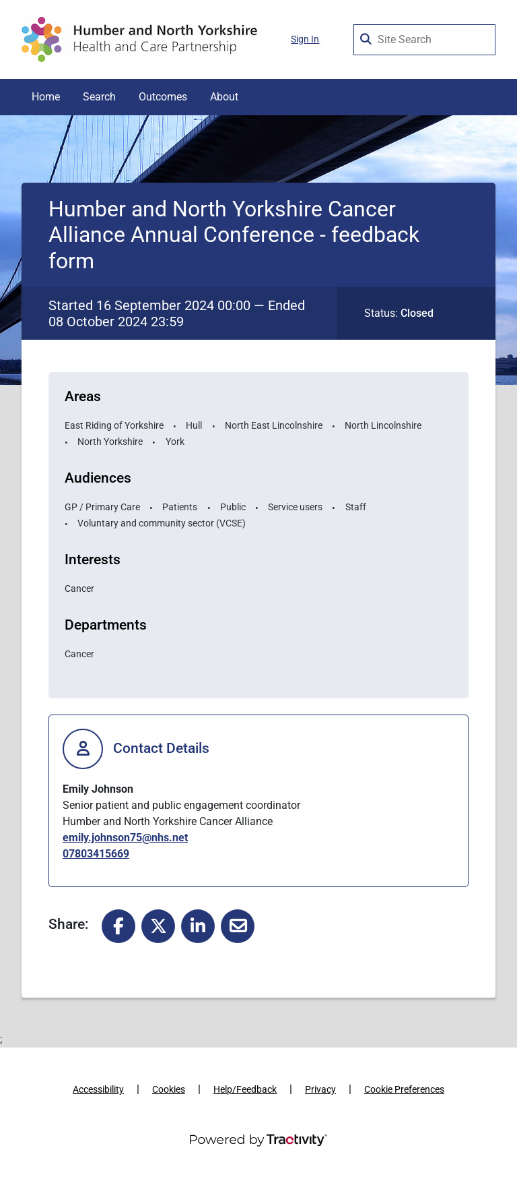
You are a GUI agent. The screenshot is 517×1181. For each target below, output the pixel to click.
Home (46, 96)
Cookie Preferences (404, 1089)
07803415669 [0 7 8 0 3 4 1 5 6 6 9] (96, 853)
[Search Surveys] (366, 36)
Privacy (320, 1089)
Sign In (305, 39)
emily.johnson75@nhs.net (125, 837)
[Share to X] (158, 925)
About (224, 96)
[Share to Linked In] (198, 925)
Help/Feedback (245, 1089)
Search (99, 96)
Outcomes (163, 96)
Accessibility (98, 1089)
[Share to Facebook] (118, 925)
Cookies (168, 1089)
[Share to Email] (237, 925)
